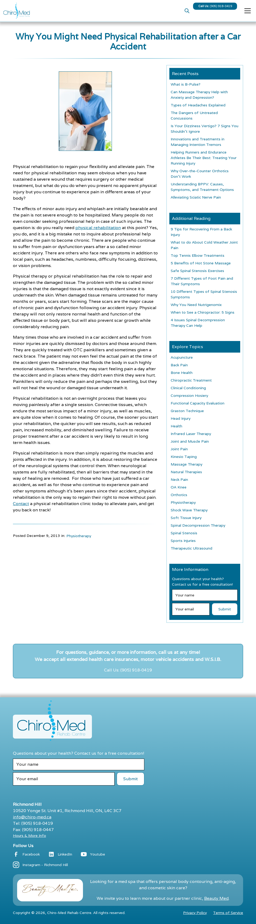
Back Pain (179, 365)
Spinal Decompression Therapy (198, 525)
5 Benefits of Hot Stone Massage (201, 263)
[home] (17, 10)
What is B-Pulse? (185, 84)
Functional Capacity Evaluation (197, 403)
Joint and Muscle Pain (190, 441)
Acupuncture (182, 357)
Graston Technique (187, 410)
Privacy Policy (195, 912)
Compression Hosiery (189, 395)
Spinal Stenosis (184, 533)
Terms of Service (228, 912)
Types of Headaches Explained (198, 105)
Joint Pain (179, 449)
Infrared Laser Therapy (191, 433)
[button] (246, 10)
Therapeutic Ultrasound (191, 548)
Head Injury (180, 418)
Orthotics (179, 494)
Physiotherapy (78, 535)
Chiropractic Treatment (191, 380)
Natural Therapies (186, 472)
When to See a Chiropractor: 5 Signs (202, 312)
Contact (21, 503)
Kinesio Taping (184, 456)
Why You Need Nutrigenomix (196, 304)
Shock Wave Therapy (189, 510)
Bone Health (182, 372)
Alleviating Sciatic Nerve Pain (196, 197)
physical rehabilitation (98, 227)
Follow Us (23, 845)
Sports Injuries (183, 540)
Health (176, 426)
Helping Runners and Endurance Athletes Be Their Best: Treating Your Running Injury (204, 158)
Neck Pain (179, 479)
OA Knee (178, 487)
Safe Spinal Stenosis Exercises (197, 270)
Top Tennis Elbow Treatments (197, 255)
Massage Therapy (186, 464)
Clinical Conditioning (188, 388)
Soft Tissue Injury (186, 517)
